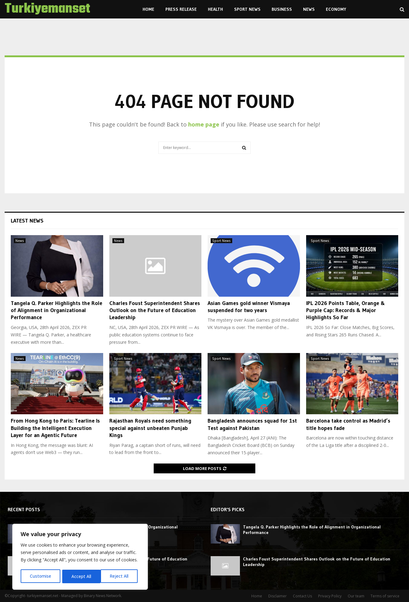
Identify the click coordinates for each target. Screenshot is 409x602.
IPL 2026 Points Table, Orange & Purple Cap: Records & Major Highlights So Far (345, 310)
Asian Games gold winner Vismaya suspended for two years (249, 307)
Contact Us (302, 596)
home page (203, 124)
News (309, 9)
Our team (356, 596)
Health (215, 9)
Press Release (181, 9)
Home (148, 9)
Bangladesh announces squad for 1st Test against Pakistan (252, 424)
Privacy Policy (330, 596)
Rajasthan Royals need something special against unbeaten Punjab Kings (150, 428)
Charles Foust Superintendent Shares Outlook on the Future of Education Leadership (154, 310)
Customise (40, 576)
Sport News (247, 9)
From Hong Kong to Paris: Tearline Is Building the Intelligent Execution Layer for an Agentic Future (55, 428)
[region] (80, 557)
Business (282, 9)
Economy (336, 9)
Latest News (27, 220)
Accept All (121, 576)
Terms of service (385, 596)
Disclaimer (277, 596)
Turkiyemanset (47, 9)
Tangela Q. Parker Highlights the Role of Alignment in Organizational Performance (56, 310)
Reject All (80, 576)
